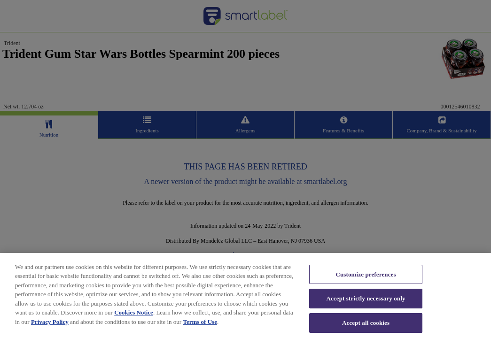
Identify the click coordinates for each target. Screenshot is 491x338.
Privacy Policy (50, 325)
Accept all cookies (366, 326)
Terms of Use (200, 325)
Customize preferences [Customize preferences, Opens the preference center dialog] (365, 277)
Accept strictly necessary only (365, 301)
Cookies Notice (133, 315)
